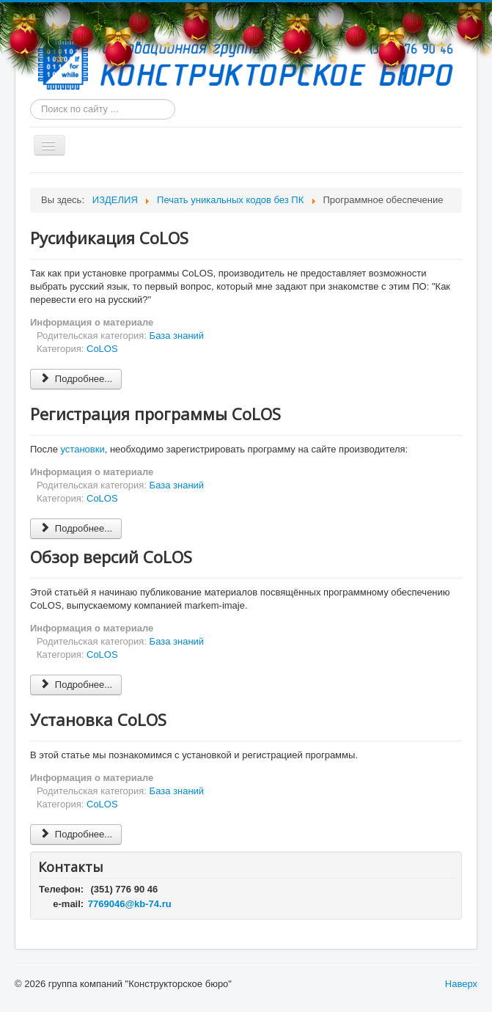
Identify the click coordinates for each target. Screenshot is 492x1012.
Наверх (461, 983)
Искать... (30, 99)
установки (83, 449)
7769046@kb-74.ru (130, 903)
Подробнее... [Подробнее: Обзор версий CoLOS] (76, 684)
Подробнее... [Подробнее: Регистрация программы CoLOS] (76, 528)
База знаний (177, 335)
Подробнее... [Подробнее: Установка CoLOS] (76, 834)
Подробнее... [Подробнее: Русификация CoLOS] (76, 378)
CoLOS (102, 348)
